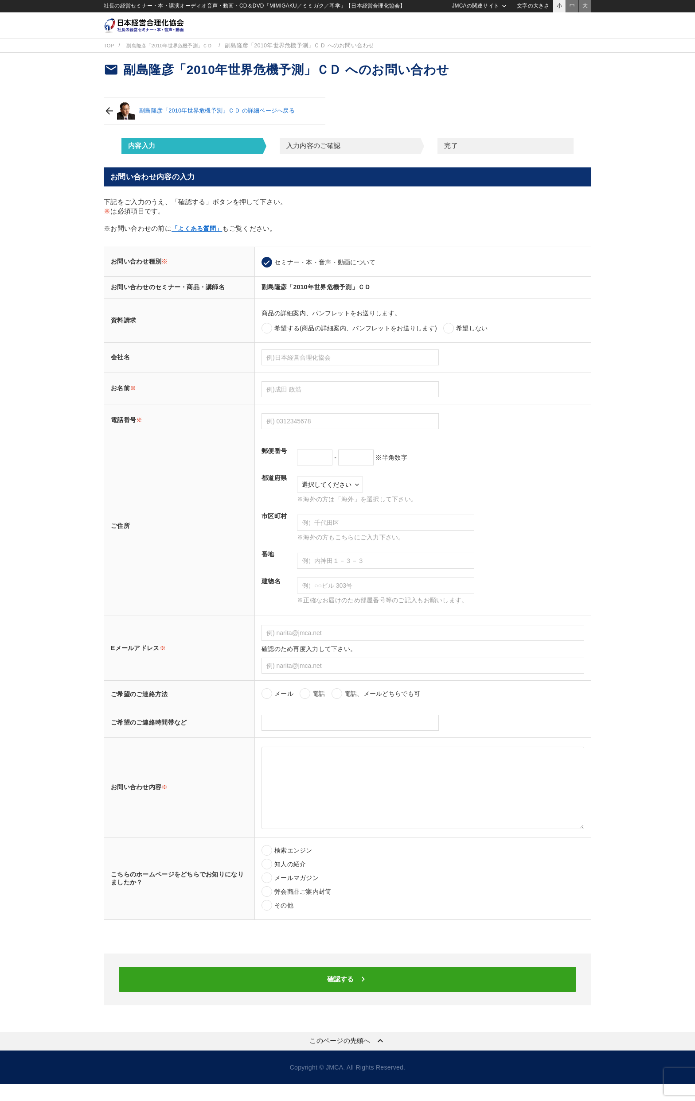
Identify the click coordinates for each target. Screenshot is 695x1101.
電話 (318, 706)
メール (283, 706)
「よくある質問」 (199, 241)
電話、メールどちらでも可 (382, 706)
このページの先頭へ (347, 1057)
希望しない (472, 341)
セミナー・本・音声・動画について (324, 275)
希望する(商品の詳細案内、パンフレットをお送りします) (355, 341)
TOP (109, 58)
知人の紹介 (290, 877)
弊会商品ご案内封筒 (303, 904)
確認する (347, 995)
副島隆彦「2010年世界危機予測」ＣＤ (178, 58)
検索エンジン (293, 863)
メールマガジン (296, 891)
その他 (283, 918)
